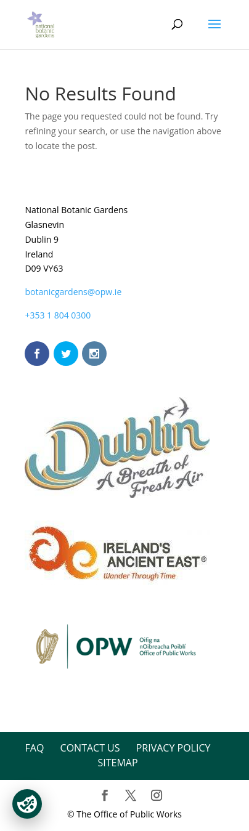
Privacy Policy (173, 748)
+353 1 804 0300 (58, 315)
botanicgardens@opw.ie (73, 292)
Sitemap (117, 762)
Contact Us (90, 748)
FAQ (34, 748)
